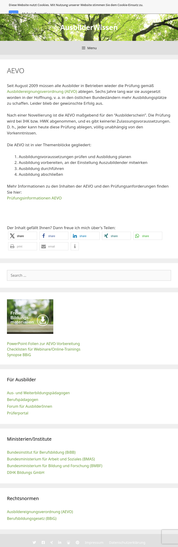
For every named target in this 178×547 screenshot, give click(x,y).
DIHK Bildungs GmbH (25, 461)
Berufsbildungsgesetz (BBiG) (32, 507)
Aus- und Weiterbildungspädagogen (38, 382)
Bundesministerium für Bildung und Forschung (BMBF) (54, 455)
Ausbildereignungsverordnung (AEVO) (42, 80)
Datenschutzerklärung (127, 531)
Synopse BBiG (19, 344)
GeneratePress (118, 542)
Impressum (94, 531)
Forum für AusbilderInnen (29, 395)
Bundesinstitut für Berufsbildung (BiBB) (41, 441)
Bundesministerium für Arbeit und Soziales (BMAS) (51, 448)
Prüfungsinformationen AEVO (34, 187)
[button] (22, 225)
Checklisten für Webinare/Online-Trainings (43, 338)
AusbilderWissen (89, 16)
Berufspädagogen (22, 388)
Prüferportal (17, 402)
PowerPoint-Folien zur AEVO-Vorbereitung (43, 332)
